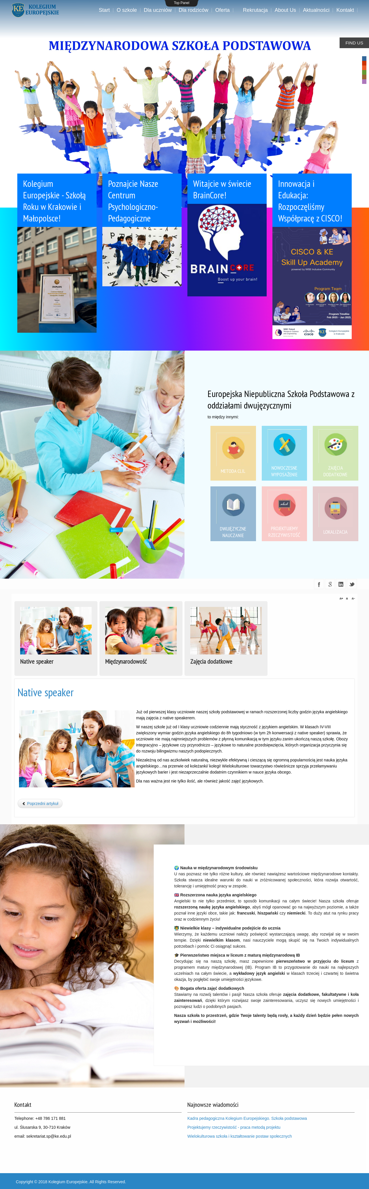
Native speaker (46, 692)
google (330, 584)
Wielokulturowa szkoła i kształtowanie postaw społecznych (239, 1136)
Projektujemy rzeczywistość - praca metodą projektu (233, 1127)
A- (352, 599)
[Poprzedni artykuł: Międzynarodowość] (40, 803)
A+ (342, 599)
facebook (319, 584)
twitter (352, 584)
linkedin (341, 584)
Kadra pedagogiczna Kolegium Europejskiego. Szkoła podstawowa (247, 1118)
